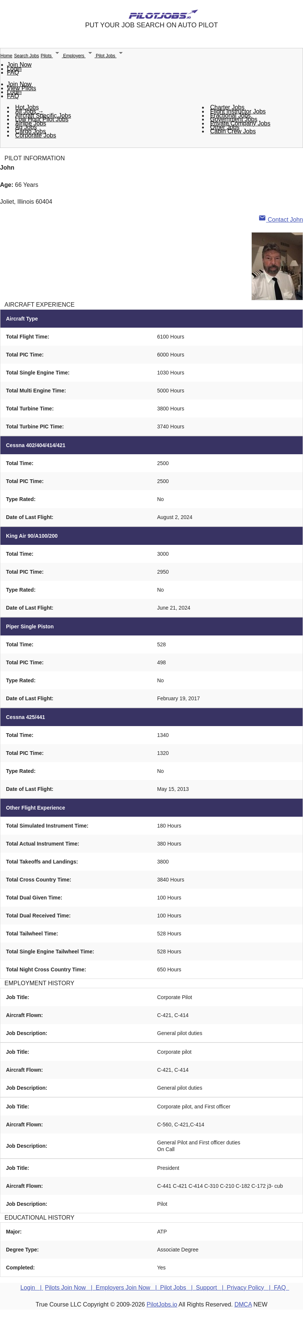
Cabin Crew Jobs (233, 131)
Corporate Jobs (35, 135)
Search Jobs (26, 55)
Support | (211, 1287)
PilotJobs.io (162, 1304)
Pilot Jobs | (178, 1287)
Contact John (280, 219)
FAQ (13, 72)
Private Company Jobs (240, 123)
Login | (32, 1287)
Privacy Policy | (250, 1287)
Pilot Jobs (110, 55)
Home (6, 55)
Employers (79, 55)
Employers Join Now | (128, 1287)
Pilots (52, 55)
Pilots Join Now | (70, 1287)
